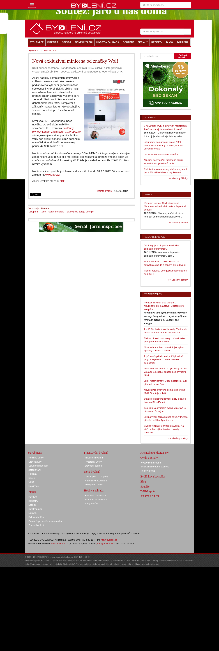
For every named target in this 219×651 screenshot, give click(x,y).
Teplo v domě (148, 470)
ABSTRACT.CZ (150, 496)
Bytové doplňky (36, 517)
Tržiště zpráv (104, 190)
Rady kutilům (91, 503)
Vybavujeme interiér (151, 462)
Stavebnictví (35, 452)
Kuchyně (33, 496)
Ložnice (33, 505)
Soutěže (144, 486)
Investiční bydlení (94, 457)
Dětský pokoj (35, 509)
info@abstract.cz (106, 543)
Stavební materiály (38, 465)
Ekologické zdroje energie (80, 211)
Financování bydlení (96, 452)
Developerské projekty (96, 476)
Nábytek (33, 513)
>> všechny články (178, 178)
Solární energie (56, 211)
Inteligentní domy (94, 484)
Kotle (43, 211)
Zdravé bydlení (36, 525)
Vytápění (33, 211)
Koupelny (33, 501)
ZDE (62, 180)
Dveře (32, 478)
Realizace (34, 486)
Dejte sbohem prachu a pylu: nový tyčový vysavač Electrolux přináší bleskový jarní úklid (165, 371)
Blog (143, 481)
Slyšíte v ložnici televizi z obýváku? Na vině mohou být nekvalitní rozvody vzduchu (164, 429)
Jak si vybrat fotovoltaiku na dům (161, 154)
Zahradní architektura (96, 499)
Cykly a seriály (149, 457)
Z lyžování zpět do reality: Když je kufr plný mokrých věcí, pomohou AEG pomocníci (163, 359)
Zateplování (35, 470)
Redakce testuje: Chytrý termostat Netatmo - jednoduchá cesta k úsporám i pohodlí (165, 206)
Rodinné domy (36, 457)
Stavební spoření (93, 465)
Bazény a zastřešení (95, 495)
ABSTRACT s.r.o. (60, 543)
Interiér (32, 491)
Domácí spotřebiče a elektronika (45, 521)
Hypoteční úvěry (93, 461)
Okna (31, 482)
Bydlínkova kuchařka (152, 476)
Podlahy (33, 473)
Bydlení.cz (34, 50)
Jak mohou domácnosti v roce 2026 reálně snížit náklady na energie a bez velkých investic (163, 145)
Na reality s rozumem (96, 480)
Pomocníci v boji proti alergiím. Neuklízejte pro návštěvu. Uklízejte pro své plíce (164, 306)
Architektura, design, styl (154, 452)
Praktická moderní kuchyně (155, 466)
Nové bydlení (92, 471)
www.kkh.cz (52, 174)
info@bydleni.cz (108, 539)
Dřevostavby (35, 461)
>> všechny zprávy (178, 438)
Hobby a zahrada (93, 490)
